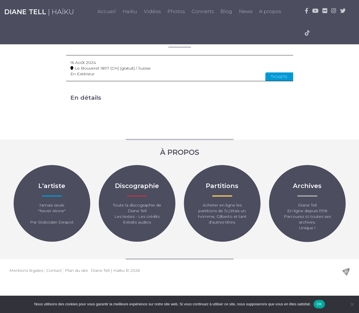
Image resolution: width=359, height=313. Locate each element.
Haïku (130, 11)
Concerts (203, 11)
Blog (226, 11)
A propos (270, 11)
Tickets (279, 76)
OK (319, 304)
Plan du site (76, 270)
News (245, 11)
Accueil (106, 11)
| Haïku (39, 12)
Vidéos (152, 11)
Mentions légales (26, 270)
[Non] (352, 304)
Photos (176, 11)
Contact (54, 270)
